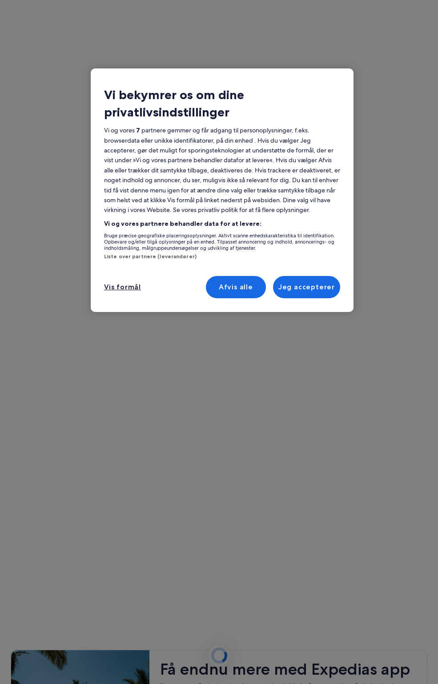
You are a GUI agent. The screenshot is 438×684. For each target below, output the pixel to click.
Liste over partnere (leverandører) (150, 256)
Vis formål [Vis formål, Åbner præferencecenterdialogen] (122, 287)
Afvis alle (236, 287)
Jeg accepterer (306, 287)
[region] (222, 190)
